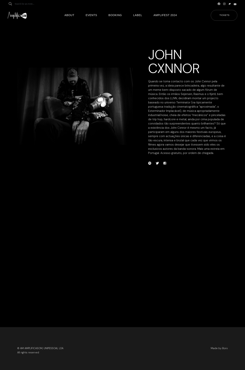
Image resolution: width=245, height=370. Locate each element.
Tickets (224, 15)
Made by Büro (219, 348)
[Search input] (30, 4)
